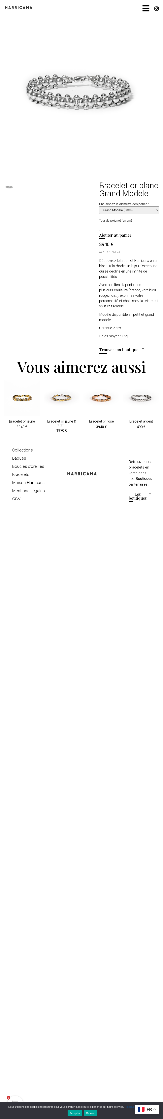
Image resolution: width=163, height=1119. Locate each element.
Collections (22, 450)
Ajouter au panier (115, 235)
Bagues (19, 458)
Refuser (90, 1113)
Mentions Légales (28, 490)
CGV (16, 498)
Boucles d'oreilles (28, 466)
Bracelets (20, 474)
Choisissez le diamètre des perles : (124, 204)
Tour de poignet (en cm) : (116, 220)
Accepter (75, 1113)
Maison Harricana (28, 482)
